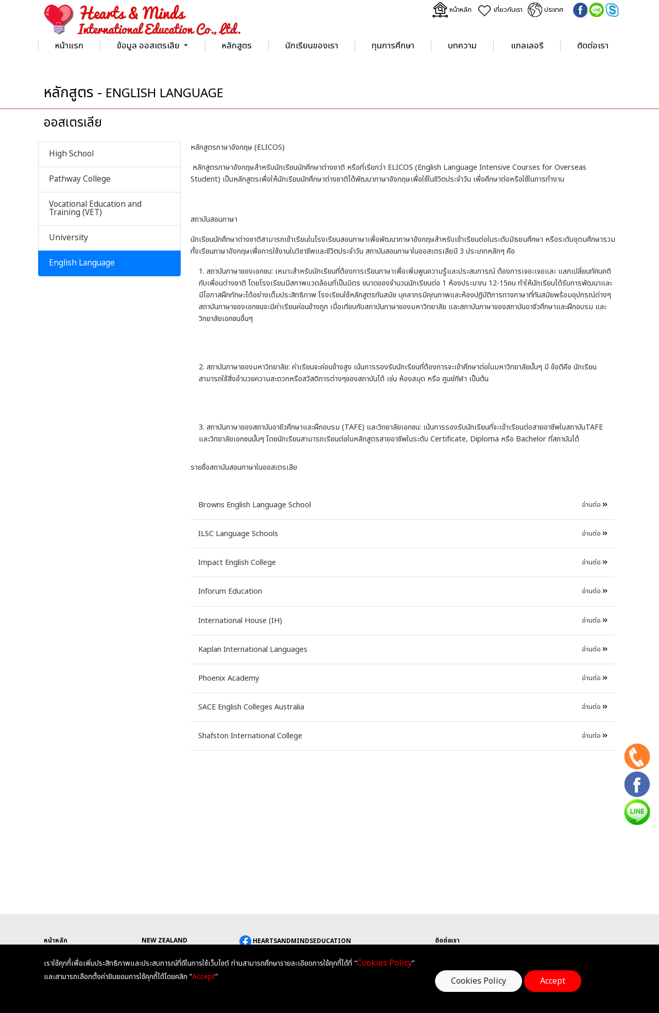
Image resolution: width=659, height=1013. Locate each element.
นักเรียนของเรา (311, 45)
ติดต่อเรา (593, 45)
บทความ (462, 45)
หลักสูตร (237, 45)
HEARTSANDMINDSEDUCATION (295, 941)
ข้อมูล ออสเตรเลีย (148, 45)
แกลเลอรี (527, 45)
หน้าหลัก (452, 10)
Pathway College (80, 179)
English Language (82, 263)
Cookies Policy (478, 981)
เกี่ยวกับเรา (500, 10)
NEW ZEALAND (164, 940)
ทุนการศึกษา (393, 45)
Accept (552, 981)
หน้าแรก (69, 45)
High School (71, 154)
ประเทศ (546, 10)
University (68, 238)
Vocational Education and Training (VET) (95, 209)
